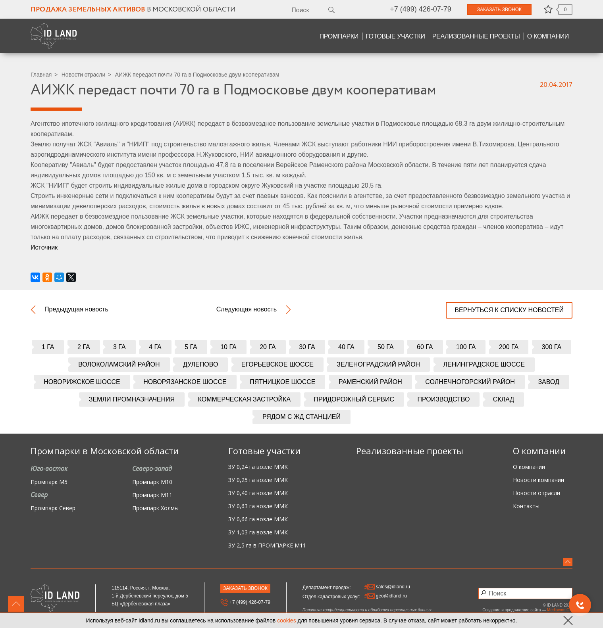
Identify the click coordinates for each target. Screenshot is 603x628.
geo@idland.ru (385, 596)
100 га (466, 347)
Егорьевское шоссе (277, 364)
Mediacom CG (559, 610)
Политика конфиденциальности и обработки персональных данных (367, 610)
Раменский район (370, 381)
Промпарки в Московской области (105, 451)
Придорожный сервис (354, 399)
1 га (48, 347)
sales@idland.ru (387, 587)
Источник (44, 247)
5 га (191, 347)
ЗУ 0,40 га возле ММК (258, 493)
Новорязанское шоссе (185, 381)
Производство (443, 399)
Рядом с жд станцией (301, 416)
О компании (548, 36)
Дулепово (200, 364)
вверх (16, 604)
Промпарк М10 (152, 482)
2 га (83, 347)
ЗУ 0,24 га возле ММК (258, 467)
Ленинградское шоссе (484, 364)
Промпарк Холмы (155, 508)
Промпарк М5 (49, 482)
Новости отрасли (84, 74)
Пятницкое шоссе (282, 381)
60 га (425, 347)
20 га (268, 347)
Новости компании (538, 480)
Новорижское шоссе (82, 381)
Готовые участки (395, 36)
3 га (119, 347)
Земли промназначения (132, 399)
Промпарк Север (53, 508)
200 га (508, 347)
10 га (228, 347)
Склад (503, 399)
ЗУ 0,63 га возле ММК (258, 506)
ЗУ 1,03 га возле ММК (258, 532)
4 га (155, 347)
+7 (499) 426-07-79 (420, 9)
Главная (41, 74)
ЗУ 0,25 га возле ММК (258, 480)
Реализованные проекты (476, 36)
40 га (346, 347)
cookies (286, 620)
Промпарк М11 (152, 495)
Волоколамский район (119, 364)
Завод (548, 381)
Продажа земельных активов (88, 10)
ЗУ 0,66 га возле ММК (258, 519)
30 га (307, 347)
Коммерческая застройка (244, 399)
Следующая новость (246, 309)
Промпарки (339, 36)
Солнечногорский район (470, 381)
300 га (551, 347)
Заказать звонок (499, 9)
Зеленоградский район (378, 364)
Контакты (526, 506)
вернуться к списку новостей (509, 310)
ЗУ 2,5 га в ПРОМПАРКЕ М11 (267, 545)
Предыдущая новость (76, 309)
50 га (386, 347)
